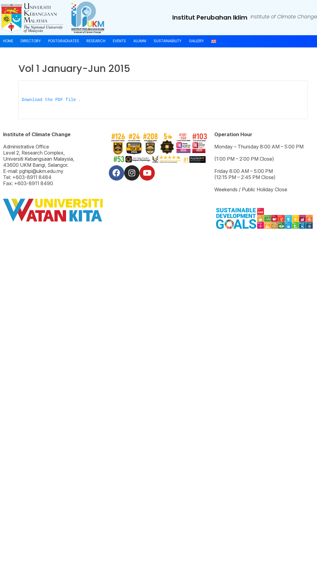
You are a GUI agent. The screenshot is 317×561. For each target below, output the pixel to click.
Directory (31, 40)
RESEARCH (95, 40)
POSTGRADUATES (63, 40)
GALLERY (196, 40)
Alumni (139, 40)
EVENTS (119, 40)
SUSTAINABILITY (167, 40)
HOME (8, 40)
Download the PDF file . (51, 100)
